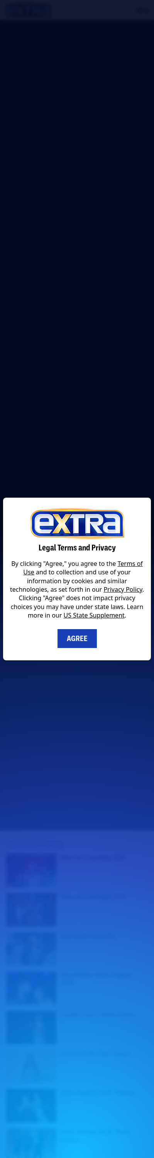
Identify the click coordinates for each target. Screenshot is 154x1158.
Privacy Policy (122, 589)
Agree (77, 638)
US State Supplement (94, 615)
